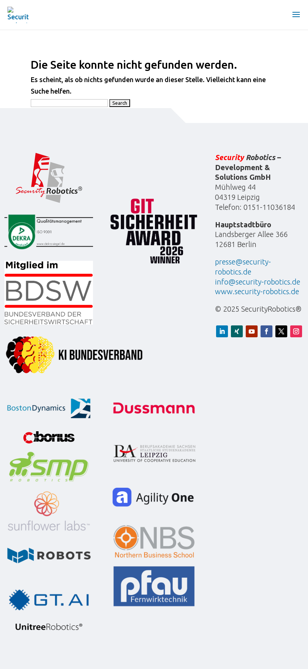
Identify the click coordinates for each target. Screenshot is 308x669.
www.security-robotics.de (257, 291)
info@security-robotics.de (257, 281)
